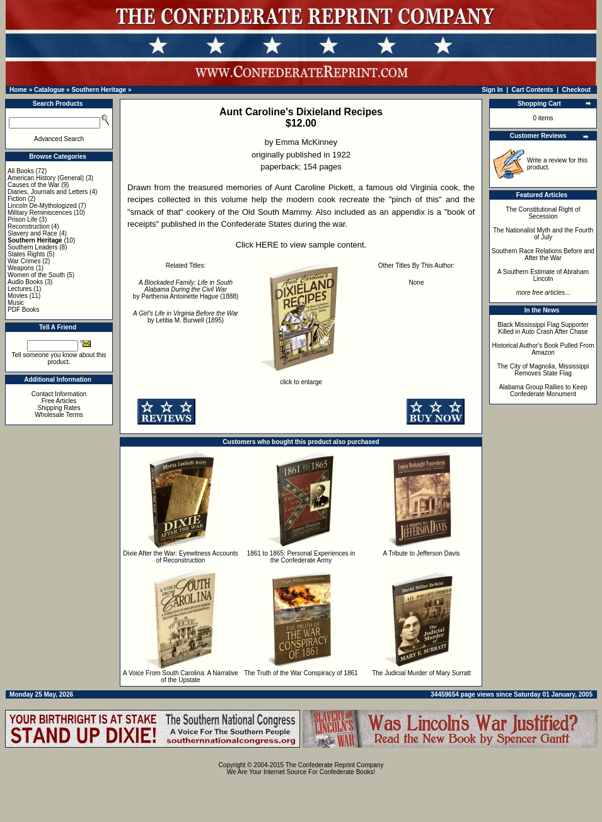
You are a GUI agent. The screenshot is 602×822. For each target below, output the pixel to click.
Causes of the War (33, 184)
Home (18, 89)
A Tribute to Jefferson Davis (421, 553)
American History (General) (46, 177)
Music (16, 302)
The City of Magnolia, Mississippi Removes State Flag (543, 370)
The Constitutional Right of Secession (543, 213)
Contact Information (59, 394)
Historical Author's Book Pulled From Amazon (543, 349)
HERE (267, 244)
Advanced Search (59, 138)
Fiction (17, 198)
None (416, 282)
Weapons (21, 268)
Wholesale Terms (59, 414)
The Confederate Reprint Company (335, 765)
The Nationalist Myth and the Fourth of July (543, 234)
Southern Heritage (98, 89)
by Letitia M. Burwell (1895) (185, 317)
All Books (21, 171)
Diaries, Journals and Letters (48, 191)
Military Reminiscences (40, 212)
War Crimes (24, 261)
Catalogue (49, 89)
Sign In (492, 89)
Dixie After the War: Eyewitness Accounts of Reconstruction (180, 557)
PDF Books (24, 309)
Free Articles (59, 400)
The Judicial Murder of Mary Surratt (421, 673)
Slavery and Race (32, 233)
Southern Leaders (33, 247)
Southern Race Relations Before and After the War (543, 254)
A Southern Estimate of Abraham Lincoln (543, 275)
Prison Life (22, 219)
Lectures (20, 288)
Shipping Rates (59, 407)
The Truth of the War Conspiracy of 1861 (300, 673)
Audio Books (25, 281)
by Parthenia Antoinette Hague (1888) (185, 289)
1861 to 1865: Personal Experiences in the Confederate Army (301, 557)
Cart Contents (532, 89)
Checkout (576, 89)
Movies (18, 295)
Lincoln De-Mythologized (42, 205)
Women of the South (36, 274)
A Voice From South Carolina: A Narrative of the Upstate (180, 676)
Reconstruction (29, 226)
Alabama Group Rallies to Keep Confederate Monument (543, 390)
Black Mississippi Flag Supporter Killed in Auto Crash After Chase (543, 328)
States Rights (26, 254)
